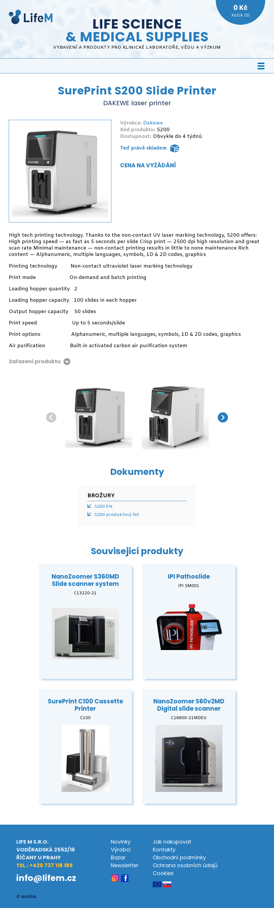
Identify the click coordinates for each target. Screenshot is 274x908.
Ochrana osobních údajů (185, 865)
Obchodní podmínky (179, 857)
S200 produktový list (116, 514)
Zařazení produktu (35, 361)
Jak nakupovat (172, 841)
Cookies (163, 873)
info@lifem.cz (46, 878)
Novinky (121, 841)
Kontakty (164, 849)
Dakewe (153, 123)
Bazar (118, 857)
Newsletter (124, 865)
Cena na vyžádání (148, 165)
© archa (26, 896)
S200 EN (103, 506)
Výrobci (121, 849)
